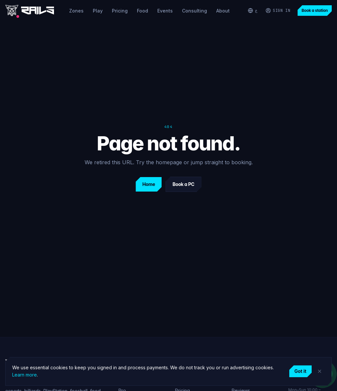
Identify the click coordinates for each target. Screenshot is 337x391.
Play (98, 10)
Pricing (120, 10)
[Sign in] (278, 10)
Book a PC (183, 184)
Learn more (24, 375)
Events (165, 10)
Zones (76, 10)
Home (148, 184)
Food (142, 10)
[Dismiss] (319, 371)
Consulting (194, 10)
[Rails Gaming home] (29, 10)
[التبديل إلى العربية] (253, 10)
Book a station (314, 10)
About (223, 10)
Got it (300, 371)
